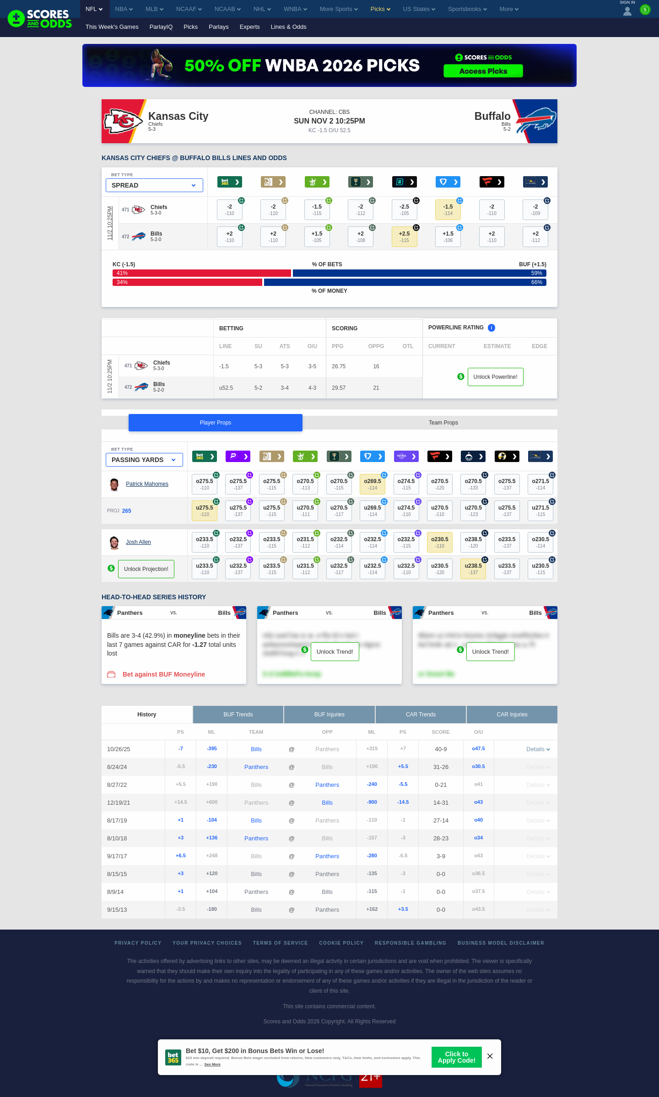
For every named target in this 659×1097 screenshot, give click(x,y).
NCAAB (228, 8)
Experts (250, 26)
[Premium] (645, 13)
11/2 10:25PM (110, 223)
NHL (262, 8)
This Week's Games (112, 26)
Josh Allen (138, 542)
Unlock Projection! (146, 569)
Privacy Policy (138, 943)
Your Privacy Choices (207, 943)
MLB (154, 8)
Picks (191, 26)
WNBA (295, 8)
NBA (124, 8)
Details (538, 749)
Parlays (218, 26)
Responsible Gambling (411, 943)
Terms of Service (280, 943)
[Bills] (156, 234)
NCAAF (189, 8)
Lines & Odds (289, 26)
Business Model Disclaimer (501, 943)
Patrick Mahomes (147, 484)
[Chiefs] (159, 207)
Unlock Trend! (335, 651)
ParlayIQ (161, 26)
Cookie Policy (341, 943)
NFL (94, 8)
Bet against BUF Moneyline (164, 674)
